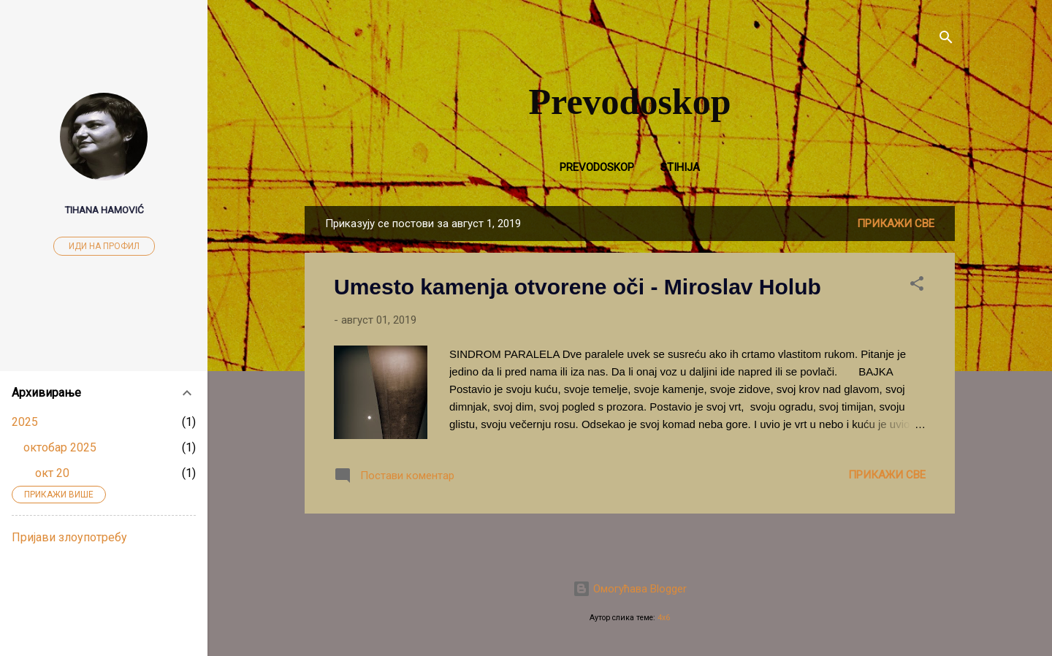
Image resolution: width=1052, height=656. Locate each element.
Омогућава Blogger (630, 588)
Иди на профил (104, 246)
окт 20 (52, 473)
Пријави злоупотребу (69, 537)
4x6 (664, 617)
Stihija (680, 167)
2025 (25, 422)
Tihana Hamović (104, 210)
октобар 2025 (59, 447)
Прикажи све (895, 223)
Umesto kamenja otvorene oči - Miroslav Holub (577, 287)
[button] (917, 286)
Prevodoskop (630, 101)
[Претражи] (946, 40)
